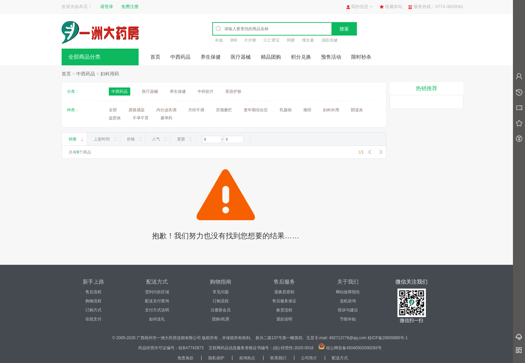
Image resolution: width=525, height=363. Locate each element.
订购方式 (93, 310)
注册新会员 (221, 310)
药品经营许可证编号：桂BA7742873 (171, 348)
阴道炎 (357, 110)
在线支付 (93, 319)
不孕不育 (141, 118)
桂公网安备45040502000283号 (353, 348)
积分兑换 (301, 57)
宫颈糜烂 (224, 110)
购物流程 (93, 301)
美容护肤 (233, 91)
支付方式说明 (157, 310)
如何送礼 (157, 319)
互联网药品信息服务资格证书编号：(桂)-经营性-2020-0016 (261, 348)
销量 (73, 139)
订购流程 (221, 301)
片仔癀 (250, 40)
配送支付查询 (157, 301)
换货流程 (284, 310)
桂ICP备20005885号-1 (388, 338)
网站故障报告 (348, 292)
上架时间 (102, 139)
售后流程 (93, 292)
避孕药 (166, 118)
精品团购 (271, 57)
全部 (113, 110)
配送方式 (340, 358)
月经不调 (196, 110)
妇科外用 (331, 110)
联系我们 (278, 358)
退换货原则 (284, 292)
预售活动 (331, 57)
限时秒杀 (361, 57)
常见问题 (221, 292)
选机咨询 (348, 301)
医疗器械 (241, 57)
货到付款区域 (157, 292)
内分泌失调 (166, 110)
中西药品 (180, 57)
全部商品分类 (84, 57)
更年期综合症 (256, 110)
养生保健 (211, 57)
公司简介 (309, 358)
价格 (131, 139)
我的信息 (359, 6)
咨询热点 (247, 358)
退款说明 (284, 319)
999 (233, 40)
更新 (181, 139)
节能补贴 (348, 319)
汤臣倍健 (329, 40)
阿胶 (291, 40)
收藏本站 (393, 6)
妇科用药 (109, 73)
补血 (219, 40)
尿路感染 (137, 110)
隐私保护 (216, 358)
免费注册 (130, 6)
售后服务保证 (284, 301)
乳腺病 (286, 110)
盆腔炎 (115, 118)
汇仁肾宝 (272, 40)
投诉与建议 (348, 310)
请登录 (106, 6)
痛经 (307, 110)
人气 (156, 139)
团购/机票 (220, 319)
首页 (155, 57)
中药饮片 (206, 91)
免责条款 (185, 358)
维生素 (308, 40)
